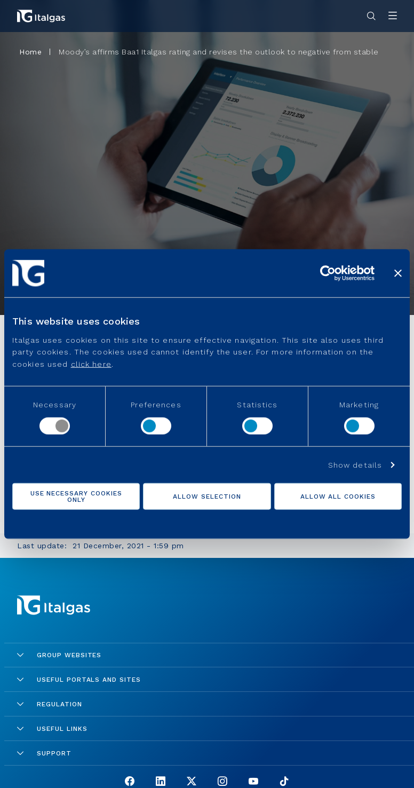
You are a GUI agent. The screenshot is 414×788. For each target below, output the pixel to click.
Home (30, 52)
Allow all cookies (338, 496)
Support (44, 753)
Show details (355, 464)
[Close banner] (398, 273)
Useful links (52, 728)
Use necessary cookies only (76, 496)
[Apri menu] (392, 16)
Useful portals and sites (79, 679)
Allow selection (207, 496)
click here (91, 363)
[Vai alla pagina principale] (41, 16)
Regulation (49, 704)
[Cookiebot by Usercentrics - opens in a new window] (328, 273)
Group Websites (59, 655)
